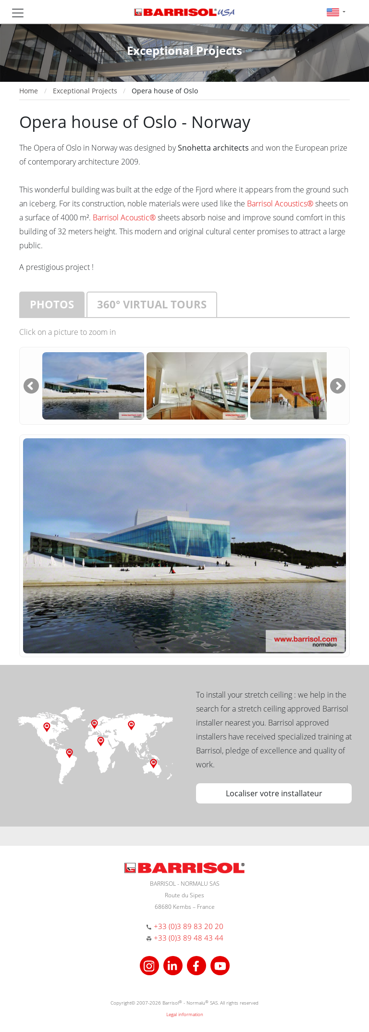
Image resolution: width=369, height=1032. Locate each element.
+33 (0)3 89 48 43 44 (188, 938)
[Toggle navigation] (18, 13)
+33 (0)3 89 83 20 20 (188, 926)
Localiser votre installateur (274, 793)
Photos (52, 304)
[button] (336, 11)
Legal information (184, 1014)
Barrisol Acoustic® (124, 217)
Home (28, 90)
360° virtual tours (152, 304)
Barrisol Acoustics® (280, 203)
